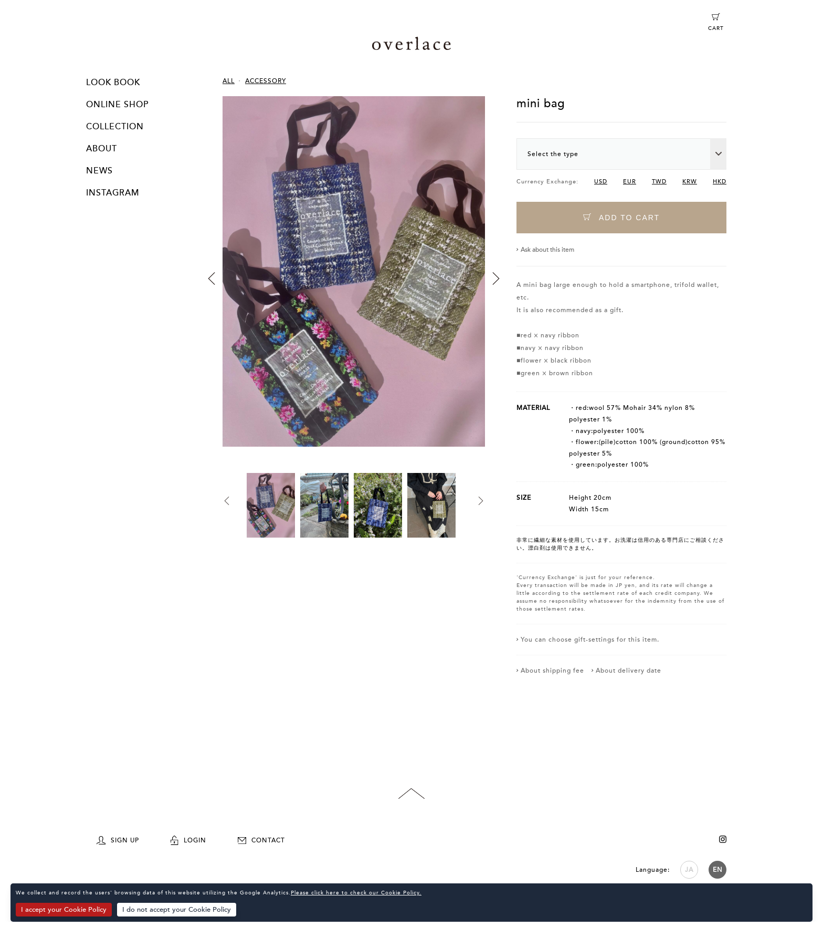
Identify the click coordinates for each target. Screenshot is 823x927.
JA (689, 869)
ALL (229, 81)
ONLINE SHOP (117, 104)
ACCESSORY (265, 81)
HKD (719, 181)
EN (718, 869)
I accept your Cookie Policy (64, 909)
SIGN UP (118, 840)
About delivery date (628, 670)
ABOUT (101, 148)
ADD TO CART (621, 217)
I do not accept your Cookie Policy (176, 909)
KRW (689, 181)
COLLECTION (115, 126)
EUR (629, 181)
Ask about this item (547, 249)
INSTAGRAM (113, 193)
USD (600, 181)
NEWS (99, 171)
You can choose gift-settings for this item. (590, 639)
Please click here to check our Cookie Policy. (356, 893)
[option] (354, 284)
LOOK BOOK (113, 82)
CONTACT (261, 840)
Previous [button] (211, 278)
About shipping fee (552, 670)
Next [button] (496, 278)
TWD (659, 181)
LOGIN (188, 840)
